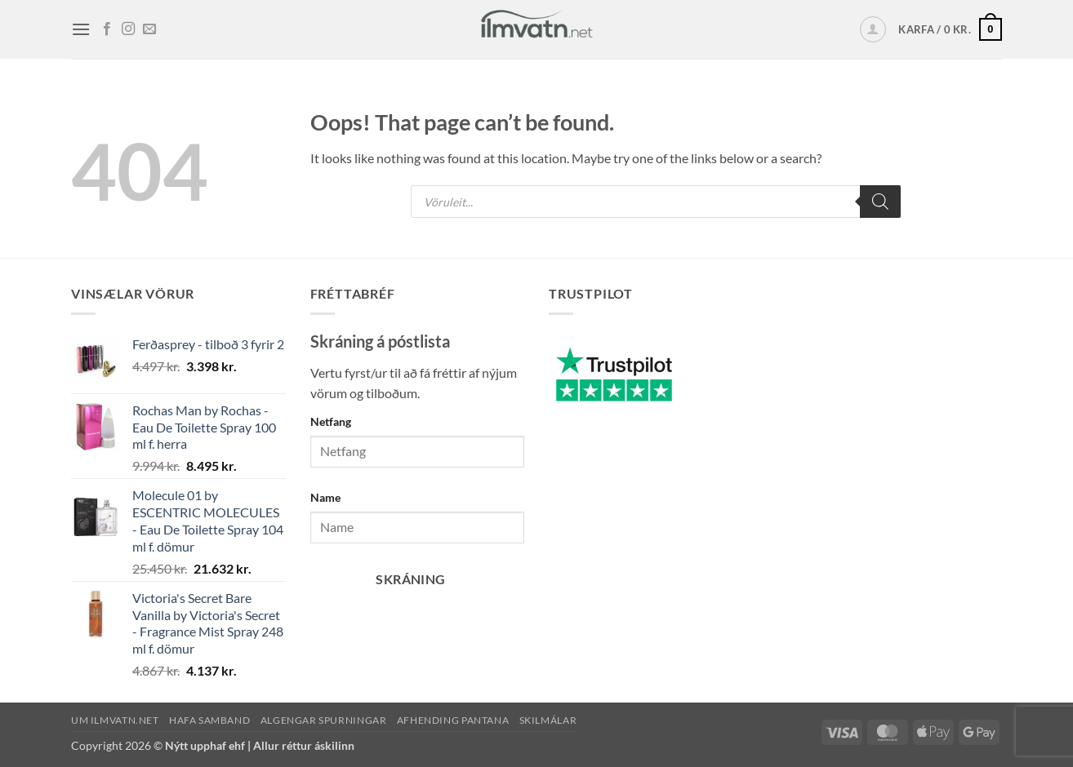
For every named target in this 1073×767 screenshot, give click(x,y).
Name (325, 497)
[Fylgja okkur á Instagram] (128, 29)
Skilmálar (548, 720)
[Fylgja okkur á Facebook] (107, 29)
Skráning (411, 579)
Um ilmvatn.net (115, 720)
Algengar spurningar (323, 720)
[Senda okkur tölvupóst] (149, 29)
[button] (81, 29)
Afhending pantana (453, 720)
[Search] (880, 201)
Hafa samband (209, 720)
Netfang (330, 421)
